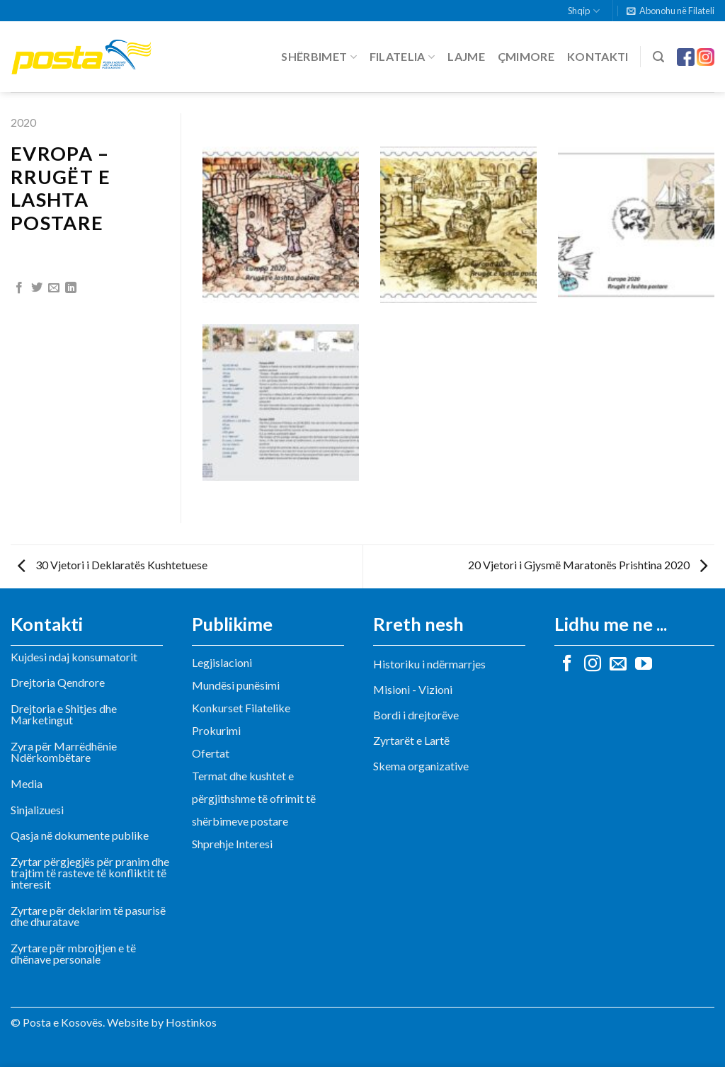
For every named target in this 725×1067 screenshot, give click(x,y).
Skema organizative (421, 765)
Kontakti (598, 56)
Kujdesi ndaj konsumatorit (74, 656)
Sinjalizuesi (37, 809)
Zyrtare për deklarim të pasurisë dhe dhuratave (88, 915)
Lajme (466, 56)
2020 (23, 122)
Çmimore (526, 56)
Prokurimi (216, 730)
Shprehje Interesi (232, 843)
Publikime (232, 623)
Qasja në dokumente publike (80, 835)
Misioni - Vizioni (412, 689)
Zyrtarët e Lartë (411, 740)
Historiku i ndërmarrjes (429, 664)
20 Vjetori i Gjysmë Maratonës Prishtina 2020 (587, 564)
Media (26, 783)
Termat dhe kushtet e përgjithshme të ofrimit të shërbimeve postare (254, 798)
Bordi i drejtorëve (416, 714)
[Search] (658, 57)
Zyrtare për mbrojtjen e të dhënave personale (73, 953)
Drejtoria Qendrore (58, 682)
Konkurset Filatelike (241, 707)
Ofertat (210, 753)
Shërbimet (318, 57)
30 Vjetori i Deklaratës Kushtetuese (112, 564)
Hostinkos (191, 1022)
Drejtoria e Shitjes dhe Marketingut (64, 714)
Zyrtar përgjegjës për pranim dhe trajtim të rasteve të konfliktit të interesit (90, 873)
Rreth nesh (418, 623)
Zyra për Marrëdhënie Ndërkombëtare (64, 751)
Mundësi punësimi (236, 685)
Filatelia (402, 57)
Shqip (583, 11)
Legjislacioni (222, 662)
